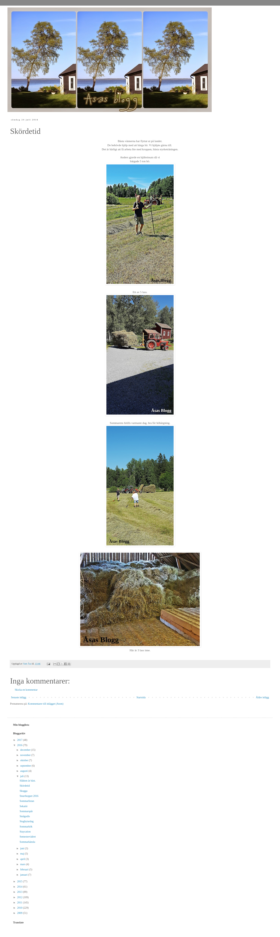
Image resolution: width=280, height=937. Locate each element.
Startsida (141, 697)
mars (23, 864)
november (25, 755)
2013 (20, 892)
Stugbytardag (27, 821)
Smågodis (25, 816)
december (25, 749)
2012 (20, 897)
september (26, 765)
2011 (20, 902)
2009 (20, 913)
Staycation (25, 831)
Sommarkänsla (27, 842)
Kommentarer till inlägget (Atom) (45, 703)
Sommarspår (26, 811)
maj (22, 853)
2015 (20, 881)
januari (24, 874)
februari (24, 869)
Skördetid (25, 785)
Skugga (23, 791)
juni (22, 848)
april (23, 859)
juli (22, 776)
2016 (20, 745)
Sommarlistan (27, 801)
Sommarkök (26, 826)
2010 (20, 907)
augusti (24, 771)
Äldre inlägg (262, 697)
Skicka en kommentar (26, 689)
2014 (20, 886)
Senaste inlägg (18, 697)
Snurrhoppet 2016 (29, 796)
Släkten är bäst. (28, 780)
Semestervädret (28, 836)
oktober (24, 760)
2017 (20, 740)
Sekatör (24, 806)
